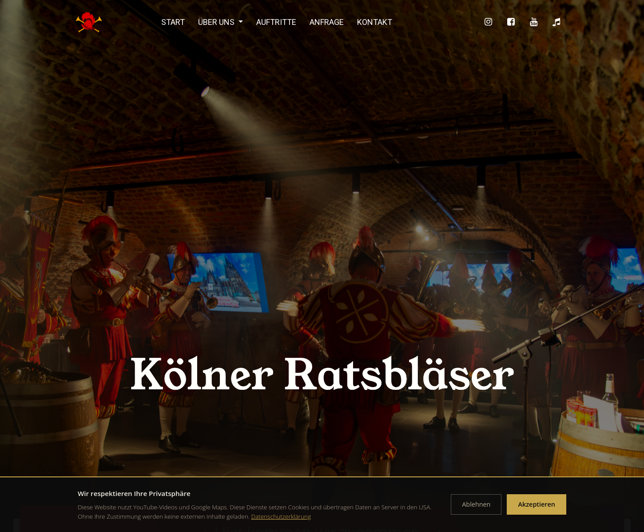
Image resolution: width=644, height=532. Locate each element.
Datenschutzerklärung (281, 516)
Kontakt (374, 22)
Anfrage (327, 22)
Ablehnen (476, 504)
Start (173, 22)
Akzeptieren (536, 504)
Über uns (217, 22)
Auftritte (276, 22)
